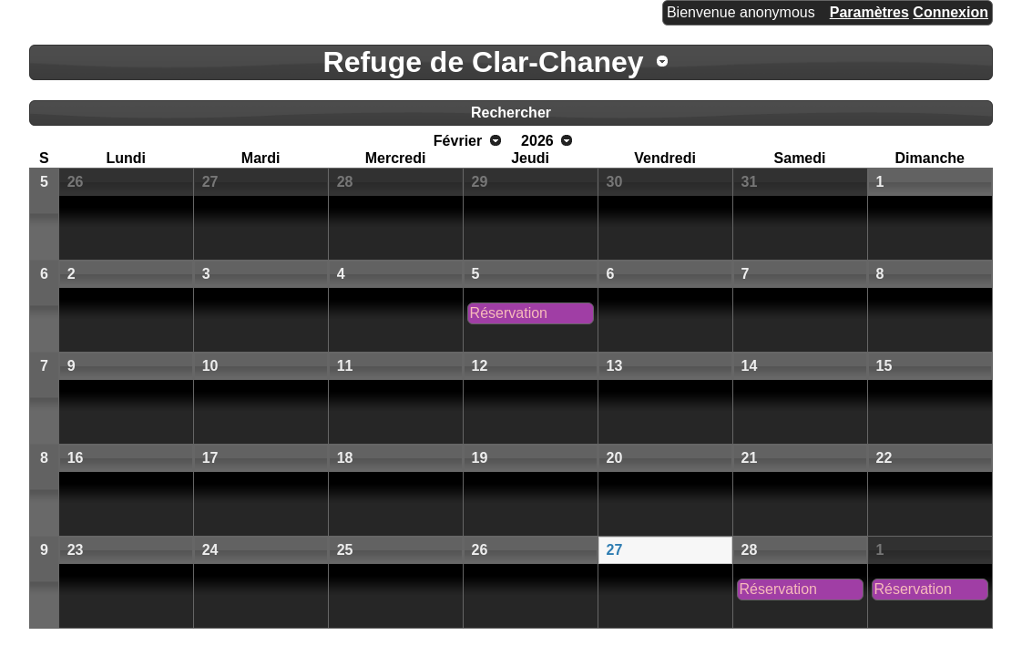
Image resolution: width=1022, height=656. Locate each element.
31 (749, 182)
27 (210, 182)
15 (884, 366)
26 (75, 182)
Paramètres (869, 12)
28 (345, 182)
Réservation (508, 313)
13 (615, 366)
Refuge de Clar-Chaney (483, 62)
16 (75, 458)
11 (345, 366)
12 (480, 366)
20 (615, 458)
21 (749, 458)
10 (210, 366)
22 (884, 458)
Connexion (950, 12)
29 (480, 182)
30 (615, 182)
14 (749, 366)
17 (210, 458)
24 (210, 550)
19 (480, 458)
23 (75, 550)
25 (345, 550)
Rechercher (511, 112)
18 (345, 458)
